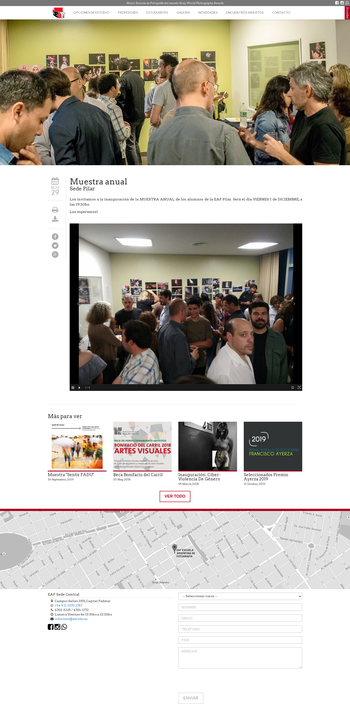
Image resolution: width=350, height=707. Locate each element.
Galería (183, 12)
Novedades (208, 12)
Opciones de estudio (91, 12)
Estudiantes (157, 12)
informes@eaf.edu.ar (71, 619)
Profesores (128, 12)
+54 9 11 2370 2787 (68, 605)
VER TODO (175, 496)
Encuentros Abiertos (245, 12)
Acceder (347, 13)
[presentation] (212, 680)
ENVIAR (190, 698)
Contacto (281, 12)
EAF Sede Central (63, 594)
